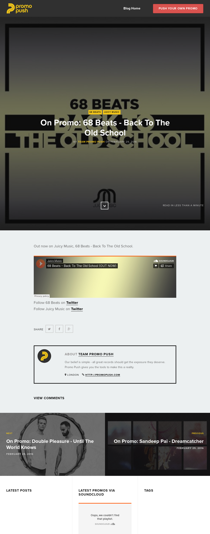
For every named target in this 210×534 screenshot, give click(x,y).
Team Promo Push (91, 141)
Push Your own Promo (178, 8)
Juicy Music (111, 112)
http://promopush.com (102, 374)
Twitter (72, 302)
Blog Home (131, 8)
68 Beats (95, 112)
